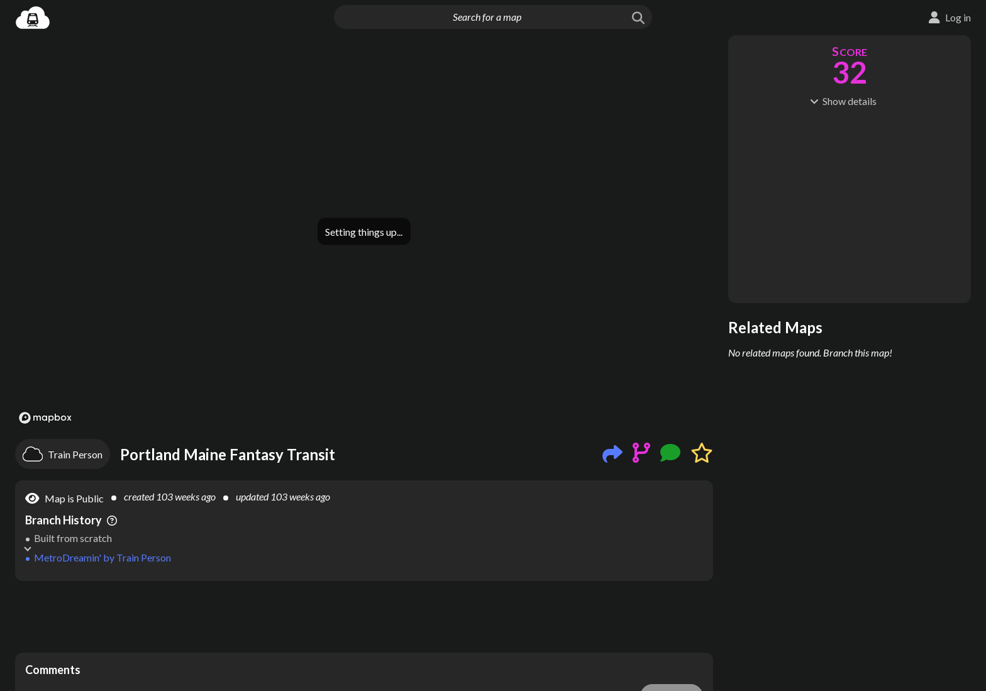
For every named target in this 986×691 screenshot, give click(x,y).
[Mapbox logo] (45, 418)
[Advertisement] (364, 617)
